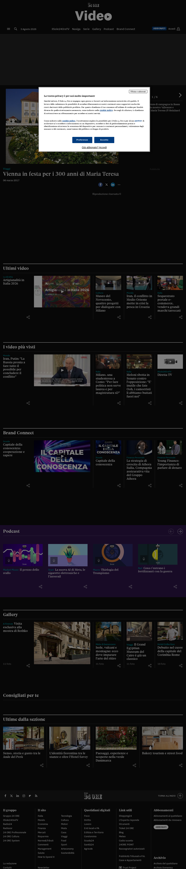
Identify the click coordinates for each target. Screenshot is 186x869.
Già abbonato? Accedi (94, 147)
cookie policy (106, 110)
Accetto (104, 140)
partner (138, 121)
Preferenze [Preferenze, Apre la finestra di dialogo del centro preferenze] (82, 140)
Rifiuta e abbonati (138, 91)
